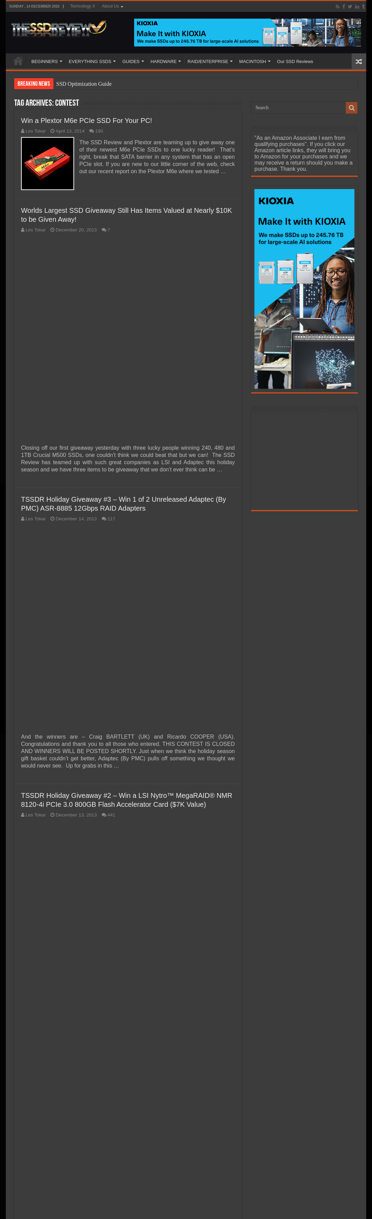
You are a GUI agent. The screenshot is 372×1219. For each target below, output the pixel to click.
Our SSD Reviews (295, 61)
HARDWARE (164, 61)
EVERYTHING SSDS (90, 61)
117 (111, 518)
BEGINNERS (44, 61)
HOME (18, 60)
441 (111, 814)
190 (99, 131)
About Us (110, 6)
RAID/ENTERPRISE (208, 61)
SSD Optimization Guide (84, 84)
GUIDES (131, 61)
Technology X (82, 6)
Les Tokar (36, 131)
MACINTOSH (252, 61)
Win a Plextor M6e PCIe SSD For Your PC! (86, 120)
